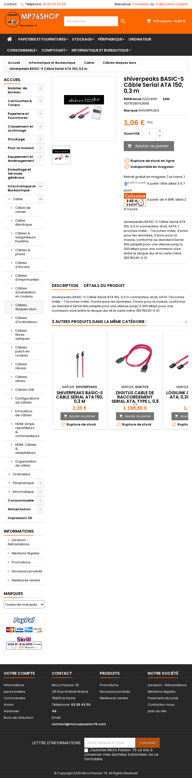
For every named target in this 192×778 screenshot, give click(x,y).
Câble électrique (23, 222)
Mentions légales (25, 553)
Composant (53, 50)
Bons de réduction (19, 717)
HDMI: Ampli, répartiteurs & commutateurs (27, 430)
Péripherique (110, 39)
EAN (166, 99)
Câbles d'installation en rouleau (25, 292)
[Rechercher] (96, 21)
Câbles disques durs (25, 307)
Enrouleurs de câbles (23, 413)
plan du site (157, 711)
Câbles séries (21, 378)
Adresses (11, 711)
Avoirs (9, 704)
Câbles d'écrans (22, 264)
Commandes (15, 698)
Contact (10, 4)
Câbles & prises (22, 252)
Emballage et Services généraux (19, 173)
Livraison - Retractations (19, 542)
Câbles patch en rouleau (22, 351)
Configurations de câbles (27, 400)
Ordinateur (139, 39)
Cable (18, 199)
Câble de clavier (22, 209)
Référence (132, 99)
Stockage (82, 39)
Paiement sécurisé (163, 698)
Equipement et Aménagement (21, 158)
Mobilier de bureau (17, 90)
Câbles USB (24, 389)
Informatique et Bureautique (100, 50)
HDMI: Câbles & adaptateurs (25, 448)
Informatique (23, 491)
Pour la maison (21, 148)
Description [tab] (65, 285)
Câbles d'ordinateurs (26, 319)
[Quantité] (149, 134)
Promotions (20, 562)
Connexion (140, 4)
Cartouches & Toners (20, 103)
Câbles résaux (21, 366)
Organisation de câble (25, 463)
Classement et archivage (20, 128)
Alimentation (19, 509)
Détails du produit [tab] (104, 285)
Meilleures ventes (25, 580)
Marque (131, 110)
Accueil (12, 80)
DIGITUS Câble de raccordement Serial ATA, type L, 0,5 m (135, 399)
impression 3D (20, 518)
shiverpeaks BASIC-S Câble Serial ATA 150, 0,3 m (79, 397)
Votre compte (19, 673)
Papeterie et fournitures (42, 39)
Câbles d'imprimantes (27, 277)
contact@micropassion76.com (79, 724)
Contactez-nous (161, 704)
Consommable (21, 50)
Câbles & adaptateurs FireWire (25, 237)
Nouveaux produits (26, 571)
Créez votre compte (172, 4)
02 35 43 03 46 (54, 4)
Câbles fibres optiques (22, 334)
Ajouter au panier (148, 146)
